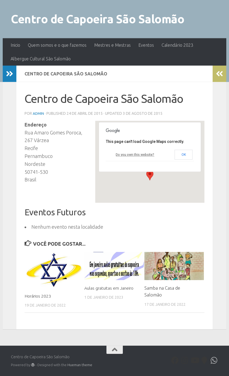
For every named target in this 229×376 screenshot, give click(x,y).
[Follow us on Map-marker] (204, 360)
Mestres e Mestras (112, 45)
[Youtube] (194, 360)
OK (183, 154)
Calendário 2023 (177, 45)
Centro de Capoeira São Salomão (97, 19)
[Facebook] (175, 360)
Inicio (15, 45)
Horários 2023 (40, 295)
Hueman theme (79, 364)
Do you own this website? (134, 154)
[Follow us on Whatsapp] (214, 360)
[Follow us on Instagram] (185, 360)
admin (38, 113)
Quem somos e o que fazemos (57, 45)
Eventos (146, 45)
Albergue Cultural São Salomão (41, 58)
